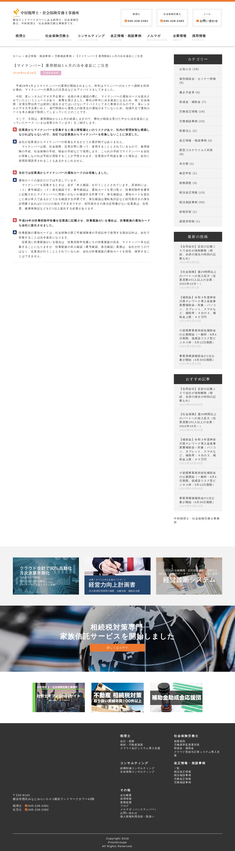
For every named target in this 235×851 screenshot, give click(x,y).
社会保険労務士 (58, 38)
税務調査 (185, 182)
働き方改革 (187, 92)
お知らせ (185, 69)
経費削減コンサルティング (137, 768)
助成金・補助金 (190, 101)
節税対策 (185, 211)
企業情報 (180, 38)
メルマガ (157, 38)
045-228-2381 (138, 20)
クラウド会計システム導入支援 (140, 748)
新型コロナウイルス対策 (196, 150)
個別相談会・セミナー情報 (197, 78)
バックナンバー (145, 809)
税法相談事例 (188, 202)
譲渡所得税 (187, 221)
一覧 (177, 768)
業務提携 (126, 802)
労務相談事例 (63, 56)
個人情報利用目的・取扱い (137, 816)
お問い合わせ (207, 20)
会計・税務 (127, 741)
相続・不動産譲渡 (131, 744)
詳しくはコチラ (117, 647)
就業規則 (179, 741)
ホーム (17, 56)
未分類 (184, 163)
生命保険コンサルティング (137, 771)
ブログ (124, 806)
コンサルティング (91, 38)
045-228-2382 (174, 20)
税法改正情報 (188, 192)
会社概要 (126, 795)
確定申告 (185, 173)
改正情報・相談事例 (126, 38)
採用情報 (199, 38)
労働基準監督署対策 (187, 744)
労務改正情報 (188, 111)
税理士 (28, 38)
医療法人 (185, 130)
